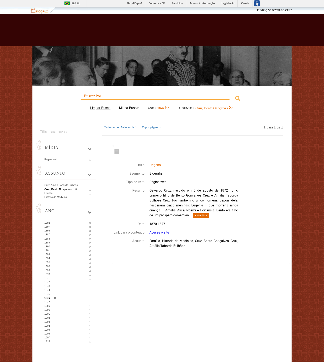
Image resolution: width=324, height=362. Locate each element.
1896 (47, 266)
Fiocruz (42, 10)
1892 (47, 222)
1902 (47, 317)
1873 (47, 286)
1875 (47, 294)
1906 (47, 333)
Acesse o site (159, 232)
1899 (47, 270)
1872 (47, 282)
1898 (47, 230)
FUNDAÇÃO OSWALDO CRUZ (274, 10)
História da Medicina (55, 197)
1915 (47, 341)
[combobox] (162, 98)
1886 (47, 305)
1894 (47, 258)
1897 (47, 226)
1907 (47, 337)
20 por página (152, 127)
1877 (47, 302)
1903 (47, 321)
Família (48, 193)
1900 (47, 309)
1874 (47, 290)
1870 (47, 274)
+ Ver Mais (201, 215)
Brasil (75, 3)
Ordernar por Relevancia (121, 127)
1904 (47, 325)
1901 (47, 313)
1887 (47, 234)
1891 (47, 250)
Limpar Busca (100, 108)
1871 (47, 278)
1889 (47, 242)
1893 (47, 254)
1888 (47, 238)
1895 (47, 262)
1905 (47, 329)
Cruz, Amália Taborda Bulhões (61, 185)
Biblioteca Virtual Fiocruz (139, 32)
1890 (47, 246)
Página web (50, 159)
